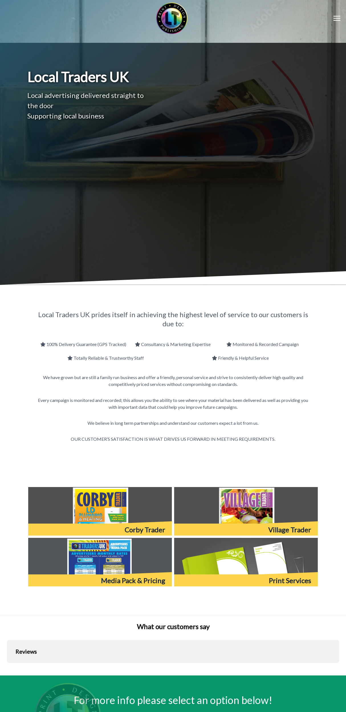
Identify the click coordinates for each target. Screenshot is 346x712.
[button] (6, 668)
